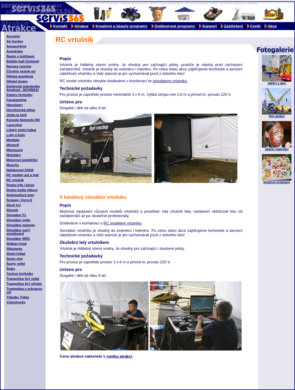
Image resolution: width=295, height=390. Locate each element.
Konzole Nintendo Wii (23, 120)
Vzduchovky (15, 302)
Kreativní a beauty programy (122, 26)
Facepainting (16, 100)
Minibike (12, 140)
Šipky (10, 268)
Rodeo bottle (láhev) (22, 190)
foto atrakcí (277, 116)
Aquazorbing (16, 46)
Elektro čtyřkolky (19, 95)
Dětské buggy (17, 81)
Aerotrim (13, 36)
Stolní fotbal (15, 253)
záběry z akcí (277, 83)
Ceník (255, 26)
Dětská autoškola (19, 76)
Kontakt (60, 26)
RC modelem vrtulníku (123, 223)
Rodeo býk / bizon (20, 185)
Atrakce (81, 26)
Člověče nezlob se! (21, 71)
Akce (272, 26)
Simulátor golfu (18, 220)
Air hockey (14, 41)
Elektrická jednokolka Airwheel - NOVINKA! (23, 88)
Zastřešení (233, 26)
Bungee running (18, 66)
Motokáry (13, 155)
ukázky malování (276, 149)
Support (209, 26)
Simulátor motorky (20, 225)
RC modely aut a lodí (22, 175)
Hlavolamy (14, 105)
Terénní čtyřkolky (19, 273)
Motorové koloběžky (22, 160)
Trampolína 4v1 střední (24, 283)
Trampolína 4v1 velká (22, 278)
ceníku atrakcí (119, 356)
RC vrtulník (15, 180)
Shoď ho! (13, 205)
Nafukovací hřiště (20, 170)
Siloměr (12, 210)
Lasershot (14, 125)
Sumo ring (14, 258)
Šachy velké (15, 263)
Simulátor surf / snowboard (18, 231)
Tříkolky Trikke (17, 297)
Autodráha (14, 51)
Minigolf (12, 145)
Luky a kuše (15, 135)
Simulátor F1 (16, 215)
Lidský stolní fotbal (21, 130)
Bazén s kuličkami (20, 56)
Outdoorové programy (175, 26)
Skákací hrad (16, 243)
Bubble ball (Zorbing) (22, 61)
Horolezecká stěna (20, 110)
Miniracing (14, 150)
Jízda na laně (16, 115)
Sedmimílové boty (20, 195)
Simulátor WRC (18, 238)
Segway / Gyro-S (19, 200)
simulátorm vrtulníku (170, 81)
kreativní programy (276, 182)
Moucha (12, 165)
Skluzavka (14, 248)
